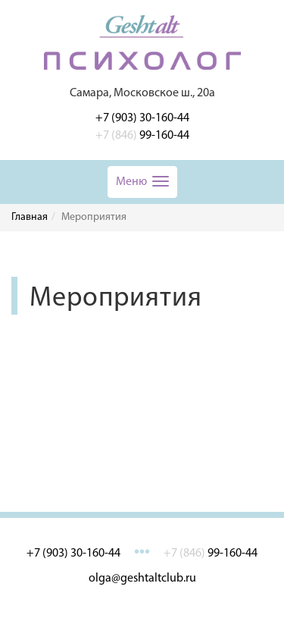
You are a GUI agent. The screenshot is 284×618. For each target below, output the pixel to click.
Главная (29, 217)
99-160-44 (142, 136)
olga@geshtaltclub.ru (142, 579)
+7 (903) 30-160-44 (142, 118)
